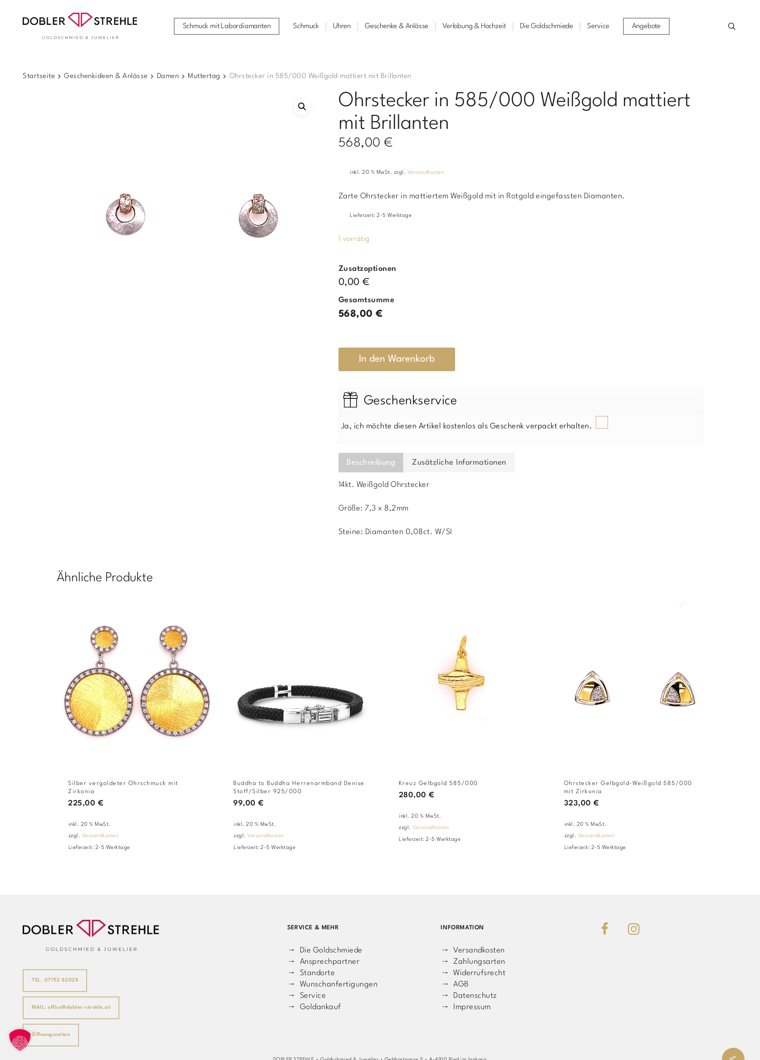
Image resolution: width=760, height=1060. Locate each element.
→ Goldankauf (314, 1007)
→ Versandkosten (473, 950)
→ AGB (455, 984)
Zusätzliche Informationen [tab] (459, 462)
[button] (302, 106)
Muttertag (204, 76)
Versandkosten (425, 172)
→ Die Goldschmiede (325, 950)
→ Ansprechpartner (323, 962)
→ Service (306, 996)
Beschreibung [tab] (371, 462)
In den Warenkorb (397, 359)
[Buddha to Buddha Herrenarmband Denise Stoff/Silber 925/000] (300, 680)
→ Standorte (311, 973)
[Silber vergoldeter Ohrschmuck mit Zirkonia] (135, 680)
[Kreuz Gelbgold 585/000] (465, 680)
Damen (168, 76)
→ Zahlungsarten (473, 962)
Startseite (39, 76)
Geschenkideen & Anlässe (106, 76)
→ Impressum (465, 1007)
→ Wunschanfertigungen (332, 984)
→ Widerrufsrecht (473, 973)
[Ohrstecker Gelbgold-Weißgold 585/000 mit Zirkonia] (631, 680)
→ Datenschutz (469, 996)
